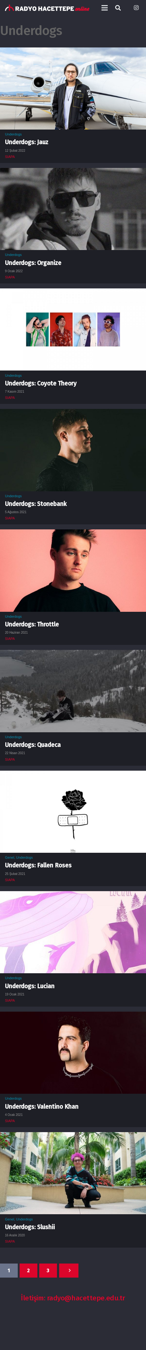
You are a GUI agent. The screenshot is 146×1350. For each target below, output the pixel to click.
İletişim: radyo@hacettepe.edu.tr (73, 1298)
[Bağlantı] (47, 8)
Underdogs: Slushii (30, 1227)
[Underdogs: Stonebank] (73, 413)
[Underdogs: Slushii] (73, 1136)
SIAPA (10, 157)
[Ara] (118, 8)
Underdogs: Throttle (32, 624)
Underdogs (13, 134)
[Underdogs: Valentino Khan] (73, 1016)
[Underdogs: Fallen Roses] (73, 775)
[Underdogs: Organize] (73, 172)
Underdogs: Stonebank (36, 504)
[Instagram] (136, 8)
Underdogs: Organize (33, 263)
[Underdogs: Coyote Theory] (73, 293)
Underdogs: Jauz (26, 142)
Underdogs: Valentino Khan (41, 1106)
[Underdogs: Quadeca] (73, 654)
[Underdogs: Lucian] (73, 895)
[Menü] (104, 8)
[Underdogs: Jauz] (73, 52)
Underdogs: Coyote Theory (41, 383)
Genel (9, 857)
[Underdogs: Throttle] (73, 534)
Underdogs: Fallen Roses (38, 865)
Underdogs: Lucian (29, 986)
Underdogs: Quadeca (33, 745)
